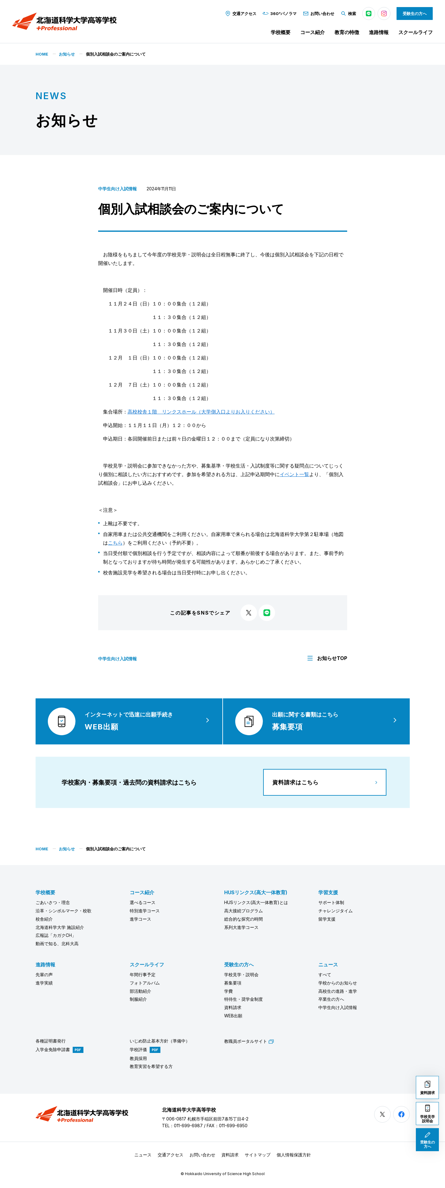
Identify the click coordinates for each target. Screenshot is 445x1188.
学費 (228, 991)
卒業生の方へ (331, 999)
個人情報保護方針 (294, 1154)
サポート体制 (331, 902)
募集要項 (232, 982)
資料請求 (232, 1007)
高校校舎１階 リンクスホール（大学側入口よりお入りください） (201, 412)
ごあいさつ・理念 (53, 902)
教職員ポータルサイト (249, 1041)
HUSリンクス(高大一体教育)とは (256, 902)
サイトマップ (257, 1154)
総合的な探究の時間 (243, 919)
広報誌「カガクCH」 (56, 935)
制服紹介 (138, 999)
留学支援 (327, 919)
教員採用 (138, 1058)
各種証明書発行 (51, 1040)
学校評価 (138, 1049)
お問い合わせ (318, 13)
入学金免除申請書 (53, 1049)
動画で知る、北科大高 (57, 943)
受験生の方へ (415, 13)
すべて (324, 974)
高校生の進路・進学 (337, 991)
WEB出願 (233, 1015)
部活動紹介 (140, 991)
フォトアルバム (145, 982)
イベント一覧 (294, 474)
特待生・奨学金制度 (243, 999)
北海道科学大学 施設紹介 (60, 927)
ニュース (328, 964)
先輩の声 (44, 974)
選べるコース (142, 902)
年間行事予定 (142, 974)
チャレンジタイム (335, 910)
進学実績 (44, 982)
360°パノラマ (280, 13)
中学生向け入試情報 (117, 188)
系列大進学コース (241, 927)
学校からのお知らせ (337, 982)
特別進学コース (145, 910)
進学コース (140, 919)
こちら (115, 543)
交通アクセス (240, 13)
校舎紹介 (44, 919)
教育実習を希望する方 (151, 1066)
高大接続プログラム (243, 910)
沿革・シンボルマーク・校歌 (63, 910)
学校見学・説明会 (241, 974)
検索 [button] (348, 13)
